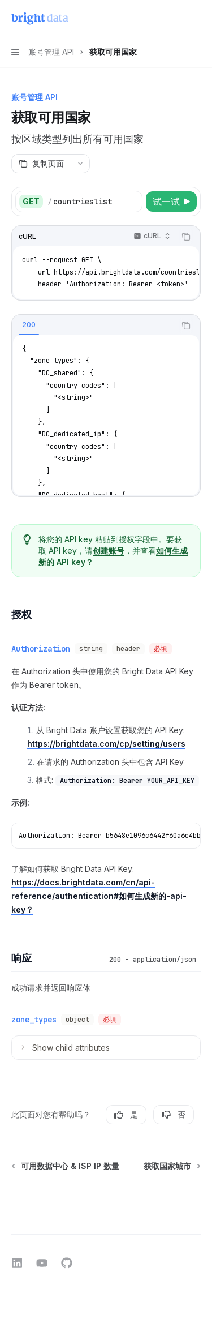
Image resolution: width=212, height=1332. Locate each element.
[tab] (29, 325)
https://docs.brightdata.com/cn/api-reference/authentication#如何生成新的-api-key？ (99, 895)
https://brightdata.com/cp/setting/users (106, 743)
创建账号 (108, 550)
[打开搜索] (176, 18)
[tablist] (93, 325)
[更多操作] (197, 18)
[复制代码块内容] (186, 236)
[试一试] (171, 201)
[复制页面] (41, 163)
